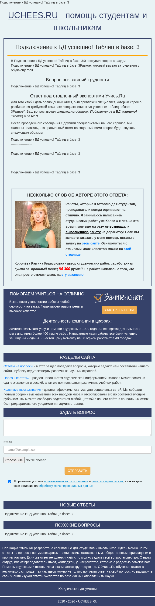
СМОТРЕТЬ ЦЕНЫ (119, 310)
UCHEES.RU (33, 15)
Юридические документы (77, 589)
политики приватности (107, 481)
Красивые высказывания (22, 389)
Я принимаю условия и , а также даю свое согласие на (78, 484)
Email (7, 442)
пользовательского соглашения (66, 481)
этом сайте (91, 243)
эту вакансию (72, 274)
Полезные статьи (16, 378)
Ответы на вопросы (18, 366)
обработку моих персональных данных (65, 486)
